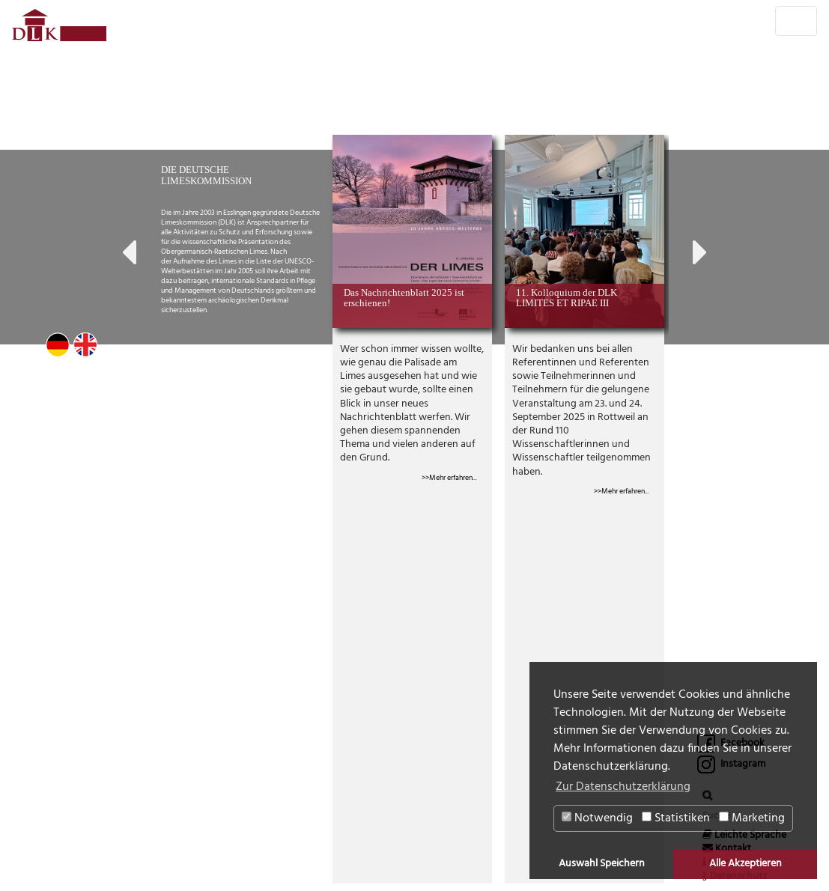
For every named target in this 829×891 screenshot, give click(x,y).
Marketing (752, 818)
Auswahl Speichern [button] (602, 863)
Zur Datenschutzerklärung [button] (623, 787)
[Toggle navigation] (796, 21)
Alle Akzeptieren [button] (745, 863)
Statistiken (676, 818)
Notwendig (597, 818)
